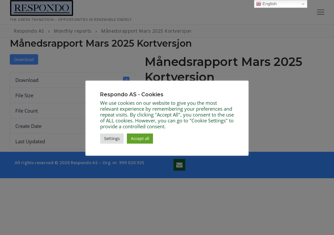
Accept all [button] (140, 138)
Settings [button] (112, 138)
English (266, 4)
